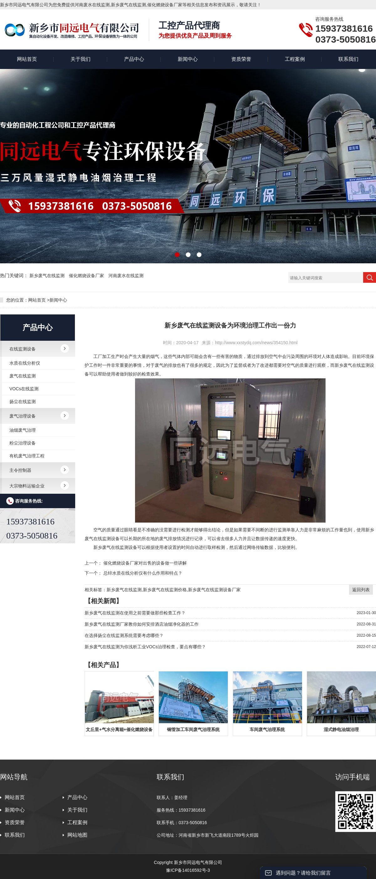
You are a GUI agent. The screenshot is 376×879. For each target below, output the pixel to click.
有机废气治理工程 (26, 455)
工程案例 (295, 59)
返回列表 (361, 589)
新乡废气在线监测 (47, 275)
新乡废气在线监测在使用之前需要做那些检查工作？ (135, 612)
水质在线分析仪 (24, 363)
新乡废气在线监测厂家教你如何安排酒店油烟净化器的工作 (142, 624)
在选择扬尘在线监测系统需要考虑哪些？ (124, 635)
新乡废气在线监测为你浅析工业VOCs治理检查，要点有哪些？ (145, 646)
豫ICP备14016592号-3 (188, 870)
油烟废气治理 (22, 430)
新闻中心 (188, 59)
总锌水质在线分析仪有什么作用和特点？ (142, 573)
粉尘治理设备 (22, 442)
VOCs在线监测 (24, 388)
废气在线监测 (22, 375)
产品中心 (134, 59)
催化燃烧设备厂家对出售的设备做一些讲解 (145, 563)
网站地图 (77, 835)
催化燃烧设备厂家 (87, 275)
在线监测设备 (22, 348)
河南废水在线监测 (126, 275)
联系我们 (348, 59)
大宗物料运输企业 (26, 485)
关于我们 (80, 59)
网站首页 (27, 59)
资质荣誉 (241, 59)
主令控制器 (20, 470)
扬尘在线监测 (22, 401)
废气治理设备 (22, 415)
